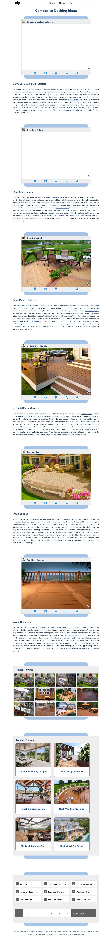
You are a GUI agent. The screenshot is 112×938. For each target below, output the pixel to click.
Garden (83, 931)
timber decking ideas (69, 638)
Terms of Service (79, 934)
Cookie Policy (69, 934)
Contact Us (37, 934)
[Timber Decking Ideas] (28, 891)
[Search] (81, 3)
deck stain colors (62, 208)
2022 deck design (57, 198)
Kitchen (20, 931)
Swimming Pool (67, 931)
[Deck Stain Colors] (84, 899)
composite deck (86, 414)
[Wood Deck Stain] (28, 884)
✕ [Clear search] (91, 3)
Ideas (52, 3)
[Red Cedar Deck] (28, 899)
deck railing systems (35, 535)
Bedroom (34, 931)
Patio (59, 931)
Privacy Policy (53, 934)
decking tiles (81, 525)
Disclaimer (61, 934)
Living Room (41, 931)
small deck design (30, 321)
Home (16, 931)
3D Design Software (92, 931)
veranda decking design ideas (65, 110)
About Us (45, 934)
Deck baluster (73, 100)
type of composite (22, 306)
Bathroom (27, 931)
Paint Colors (49, 931)
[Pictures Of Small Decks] (84, 884)
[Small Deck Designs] (56, 891)
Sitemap (30, 934)
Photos (62, 3)
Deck (55, 931)
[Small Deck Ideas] (56, 899)
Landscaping (76, 931)
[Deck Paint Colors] (84, 891)
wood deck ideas (54, 628)
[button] (98, 3)
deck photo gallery (92, 311)
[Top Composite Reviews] (56, 884)
